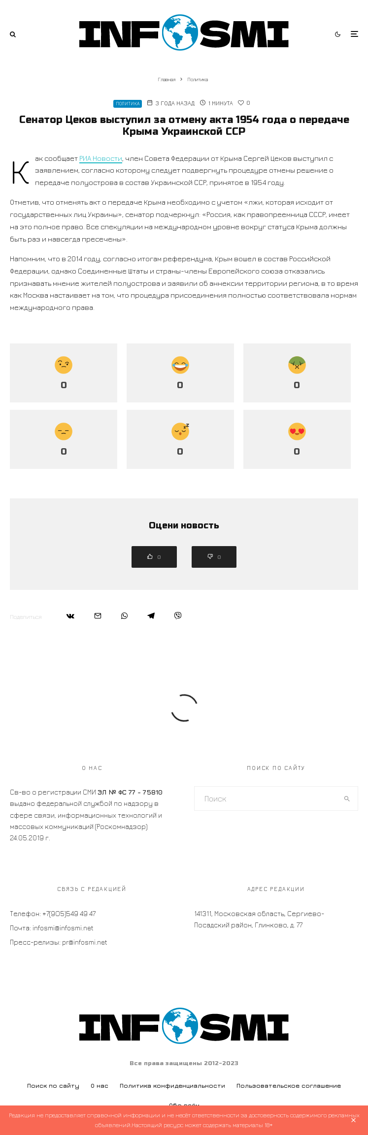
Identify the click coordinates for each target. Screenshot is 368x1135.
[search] (347, 798)
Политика (127, 103)
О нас (99, 1085)
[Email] (97, 615)
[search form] (266, 798)
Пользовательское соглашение (288, 1085)
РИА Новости (100, 158)
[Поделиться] (70, 615)
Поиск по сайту (53, 1085)
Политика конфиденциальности (172, 1085)
